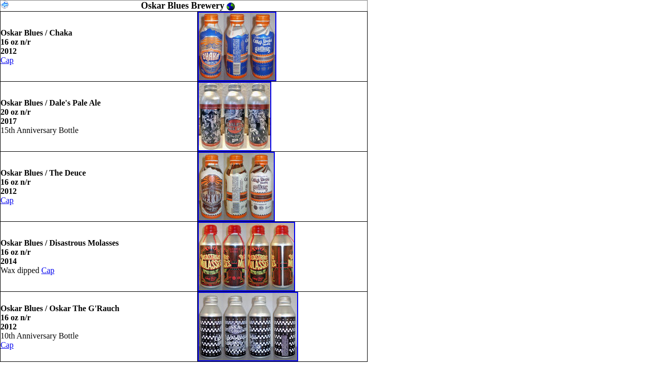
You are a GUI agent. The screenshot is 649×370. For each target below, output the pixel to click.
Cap (7, 60)
